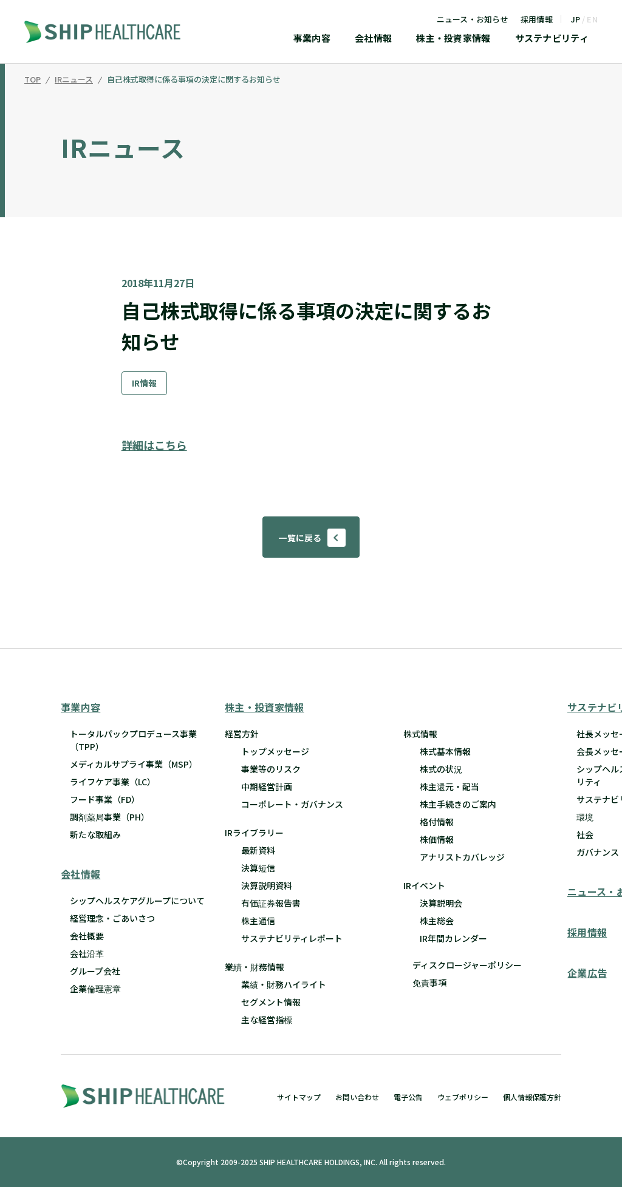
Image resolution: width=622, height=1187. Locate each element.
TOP (32, 80)
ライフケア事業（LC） (113, 782)
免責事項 (429, 982)
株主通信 (258, 921)
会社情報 (373, 38)
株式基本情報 (445, 751)
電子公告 (408, 1097)
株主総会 (437, 921)
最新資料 (258, 850)
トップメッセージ (275, 751)
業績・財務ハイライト (283, 984)
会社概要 (87, 936)
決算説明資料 (266, 885)
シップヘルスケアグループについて (137, 901)
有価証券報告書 (271, 903)
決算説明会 (441, 903)
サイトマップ (299, 1097)
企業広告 (587, 973)
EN (592, 19)
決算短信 (258, 868)
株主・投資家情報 (453, 38)
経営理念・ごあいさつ (112, 919)
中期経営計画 (266, 786)
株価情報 (437, 839)
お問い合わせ (357, 1097)
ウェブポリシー (462, 1097)
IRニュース (74, 80)
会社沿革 (87, 954)
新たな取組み (95, 834)
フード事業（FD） (105, 799)
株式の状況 (441, 769)
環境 (584, 817)
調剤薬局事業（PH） (109, 817)
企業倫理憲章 (95, 989)
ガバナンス (597, 852)
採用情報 (537, 19)
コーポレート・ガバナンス (292, 804)
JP (576, 19)
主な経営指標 (266, 1019)
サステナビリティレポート (292, 938)
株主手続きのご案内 (458, 804)
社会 (584, 834)
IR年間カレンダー (453, 938)
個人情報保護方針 (532, 1097)
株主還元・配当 (449, 786)
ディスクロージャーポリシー (467, 965)
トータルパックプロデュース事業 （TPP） (133, 740)
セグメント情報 (271, 1002)
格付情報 (437, 822)
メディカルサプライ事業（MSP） (133, 764)
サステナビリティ (552, 38)
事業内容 (311, 38)
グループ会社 (95, 971)
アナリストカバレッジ (462, 857)
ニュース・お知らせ (472, 19)
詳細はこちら (154, 445)
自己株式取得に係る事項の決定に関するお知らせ (194, 80)
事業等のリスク (271, 769)
